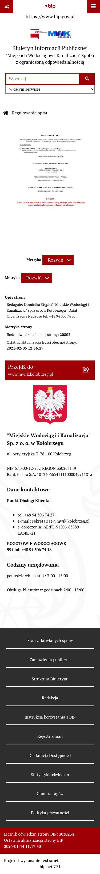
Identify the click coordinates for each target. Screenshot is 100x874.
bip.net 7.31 (50, 866)
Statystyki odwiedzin (50, 774)
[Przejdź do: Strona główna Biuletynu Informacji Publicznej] (6, 113)
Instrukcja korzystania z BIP (50, 717)
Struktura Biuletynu (50, 678)
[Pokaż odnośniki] (6, 6)
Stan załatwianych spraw (50, 640)
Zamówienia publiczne (50, 659)
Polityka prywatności (50, 812)
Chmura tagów (50, 793)
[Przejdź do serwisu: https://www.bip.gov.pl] (50, 10)
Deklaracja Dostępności (50, 755)
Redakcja (50, 697)
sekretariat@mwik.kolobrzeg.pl (61, 521)
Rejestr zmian (50, 736)
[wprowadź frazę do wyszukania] (42, 79)
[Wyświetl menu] (93, 6)
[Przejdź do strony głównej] (50, 46)
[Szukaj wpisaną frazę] (87, 79)
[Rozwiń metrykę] (58, 260)
